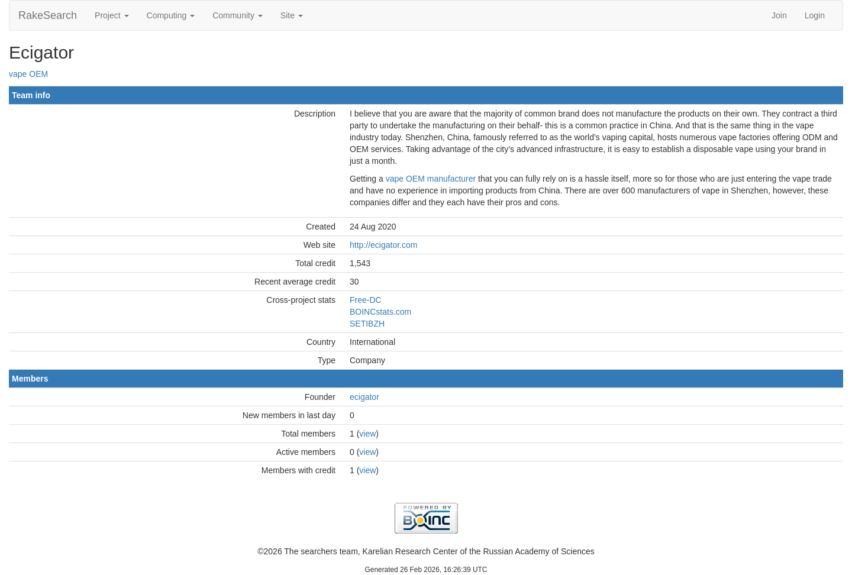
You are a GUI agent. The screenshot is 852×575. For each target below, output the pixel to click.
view (367, 433)
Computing (171, 15)
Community (237, 15)
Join (779, 15)
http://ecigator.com (383, 245)
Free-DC (366, 300)
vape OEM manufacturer (431, 178)
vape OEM (28, 74)
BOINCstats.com (380, 311)
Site (291, 15)
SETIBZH (367, 323)
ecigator (364, 397)
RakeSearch (47, 15)
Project (111, 15)
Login (815, 15)
